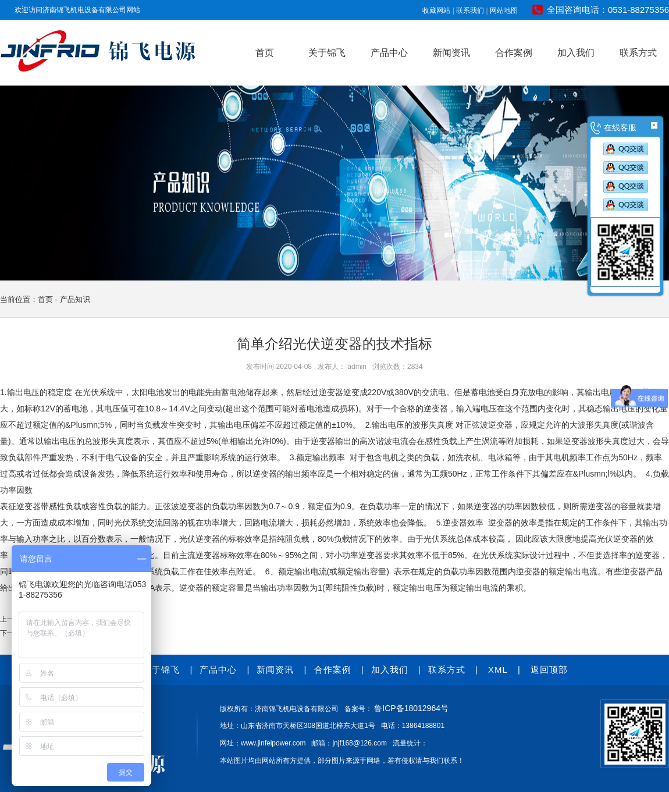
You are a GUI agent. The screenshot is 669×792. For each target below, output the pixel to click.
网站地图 (504, 10)
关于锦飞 (327, 53)
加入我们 (576, 53)
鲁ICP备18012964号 (411, 708)
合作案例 (513, 53)
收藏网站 (436, 10)
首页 (264, 53)
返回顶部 (549, 669)
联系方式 (638, 53)
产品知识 (75, 299)
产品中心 (389, 53)
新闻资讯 (451, 53)
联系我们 (470, 10)
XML (498, 669)
